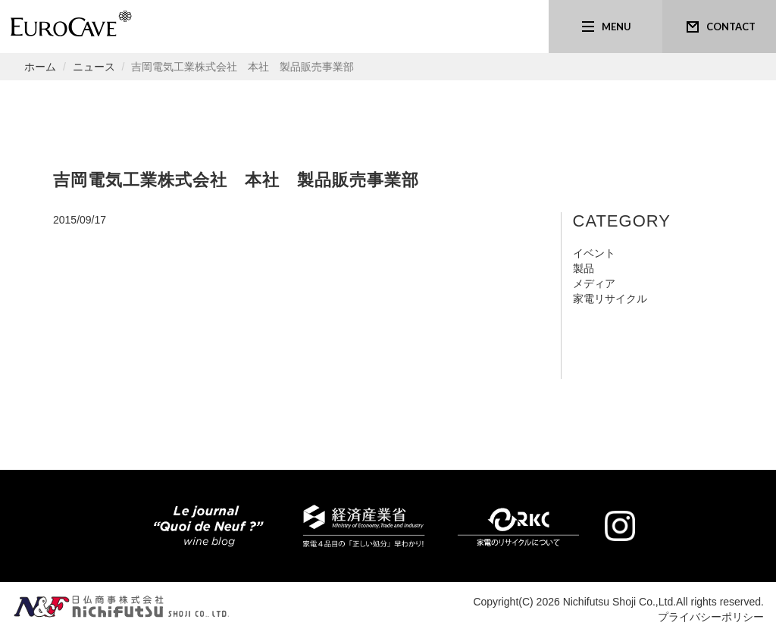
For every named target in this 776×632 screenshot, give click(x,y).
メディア (594, 283)
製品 (583, 268)
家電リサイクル (610, 299)
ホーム (40, 67)
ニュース (94, 67)
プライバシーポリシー (711, 617)
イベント (594, 253)
